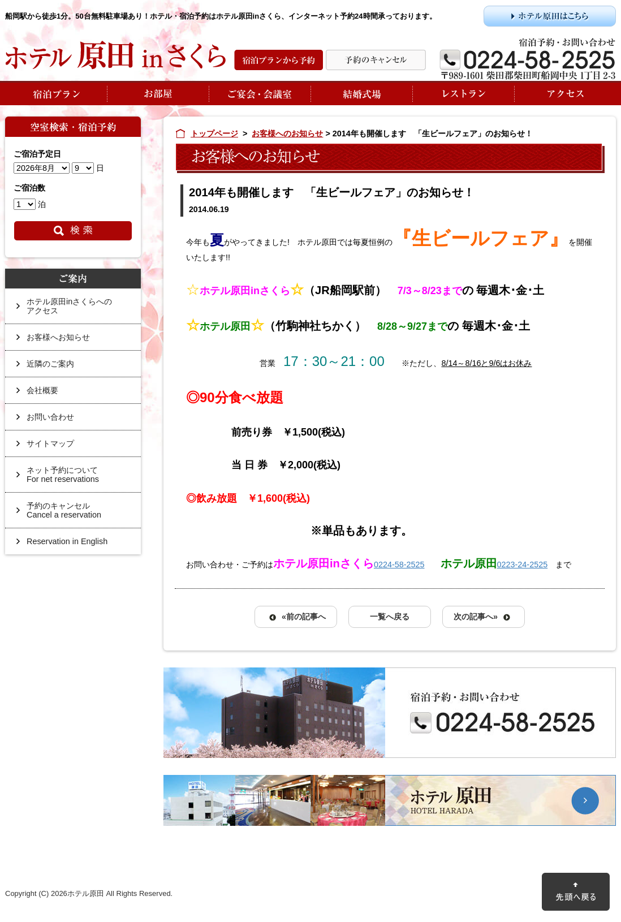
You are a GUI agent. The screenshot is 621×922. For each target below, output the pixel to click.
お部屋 (158, 93)
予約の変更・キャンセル (376, 60)
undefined (42, 168)
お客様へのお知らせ (287, 133)
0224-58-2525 (399, 564)
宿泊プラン (56, 93)
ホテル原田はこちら (550, 16)
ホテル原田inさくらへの (78, 310)
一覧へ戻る (389, 616)
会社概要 (42, 390)
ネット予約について (78, 479)
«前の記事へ (304, 616)
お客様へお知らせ (58, 337)
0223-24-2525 (522, 564)
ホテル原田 (389, 800)
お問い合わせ (50, 416)
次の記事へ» (476, 616)
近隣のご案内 (50, 363)
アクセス (565, 93)
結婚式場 (361, 93)
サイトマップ (50, 443)
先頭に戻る (576, 892)
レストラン (463, 93)
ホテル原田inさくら (115, 55)
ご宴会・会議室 (259, 93)
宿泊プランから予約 (278, 60)
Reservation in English (67, 541)
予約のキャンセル (78, 514)
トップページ (214, 133)
